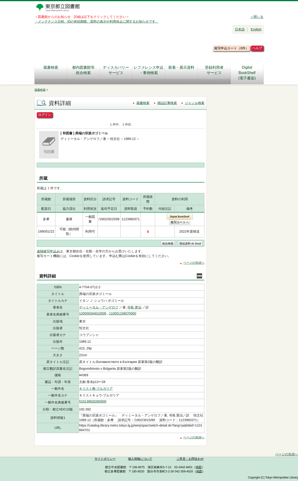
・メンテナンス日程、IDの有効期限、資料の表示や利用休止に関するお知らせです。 (97, 21)
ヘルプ (257, 48)
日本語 (240, 29)
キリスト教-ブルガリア (96, 388)
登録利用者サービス (214, 70)
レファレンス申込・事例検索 (148, 70)
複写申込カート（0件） (231, 48)
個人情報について (140, 459)
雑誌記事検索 (167, 103)
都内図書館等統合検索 (83, 70)
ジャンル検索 (194, 103)
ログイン (44, 115)
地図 (199, 467)
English (256, 29)
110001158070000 (122, 313)
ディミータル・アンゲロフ (98, 307)
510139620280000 (92, 401)
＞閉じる (256, 17)
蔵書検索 (50, 70)
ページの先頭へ (193, 262)
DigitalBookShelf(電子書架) (247, 72)
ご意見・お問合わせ (190, 459)
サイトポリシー (105, 459)
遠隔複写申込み (48, 251)
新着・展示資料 (181, 70)
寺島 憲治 (134, 307)
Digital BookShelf (179, 216)
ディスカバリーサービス (116, 70)
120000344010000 (92, 313)
